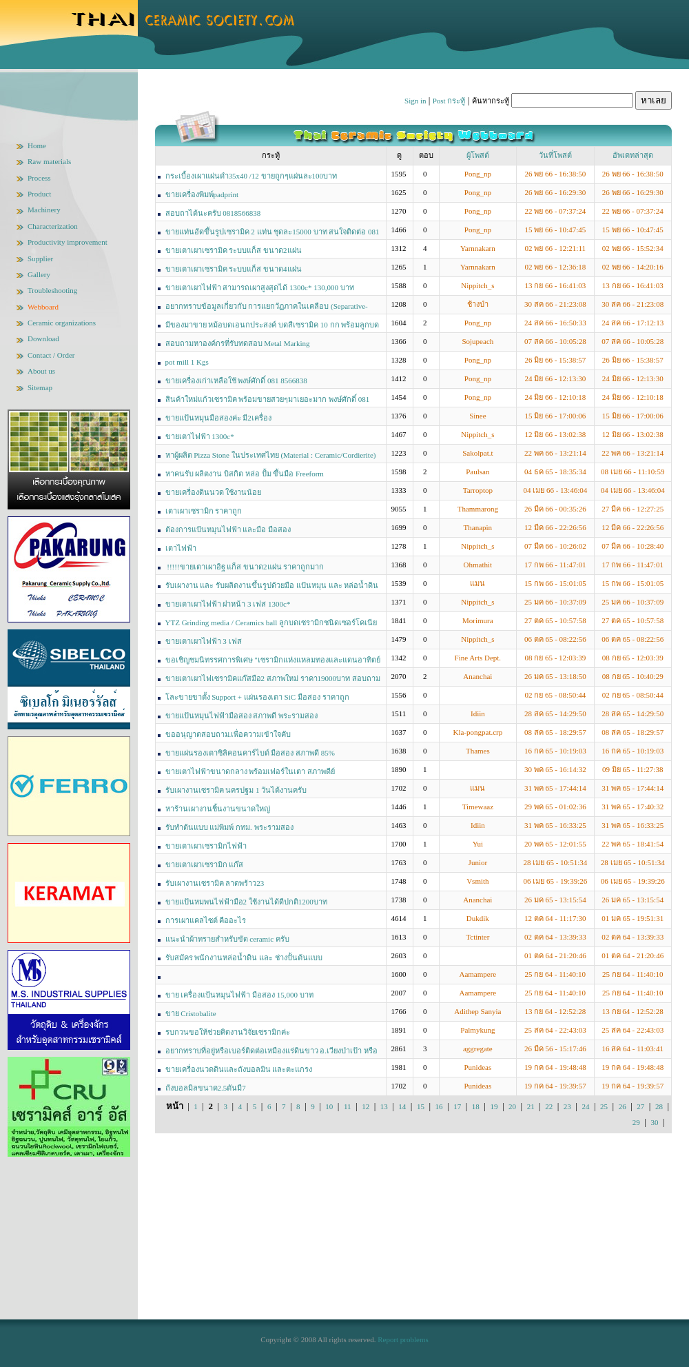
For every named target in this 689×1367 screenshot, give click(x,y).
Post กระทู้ (449, 101)
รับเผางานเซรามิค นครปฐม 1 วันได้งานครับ (236, 790)
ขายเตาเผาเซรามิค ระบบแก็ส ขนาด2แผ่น (233, 250)
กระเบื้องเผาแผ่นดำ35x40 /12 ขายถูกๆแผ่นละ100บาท (251, 176)
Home (37, 145)
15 (420, 1106)
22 (549, 1106)
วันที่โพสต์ (555, 155)
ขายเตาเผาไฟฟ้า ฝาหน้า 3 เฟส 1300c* (228, 604)
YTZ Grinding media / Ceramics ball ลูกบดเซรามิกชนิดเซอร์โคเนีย (271, 622)
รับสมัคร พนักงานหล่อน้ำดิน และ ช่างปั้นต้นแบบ (243, 957)
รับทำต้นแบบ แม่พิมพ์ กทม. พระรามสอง (229, 827)
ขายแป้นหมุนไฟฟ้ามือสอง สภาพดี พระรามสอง (241, 715)
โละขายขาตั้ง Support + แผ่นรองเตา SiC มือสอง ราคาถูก (257, 697)
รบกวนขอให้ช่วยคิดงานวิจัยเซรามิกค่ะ (227, 1032)
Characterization (53, 226)
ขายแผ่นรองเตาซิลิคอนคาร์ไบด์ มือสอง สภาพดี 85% (250, 753)
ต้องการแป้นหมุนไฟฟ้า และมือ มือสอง (228, 529)
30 (654, 1122)
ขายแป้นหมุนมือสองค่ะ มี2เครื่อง (218, 418)
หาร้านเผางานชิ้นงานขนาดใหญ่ (217, 808)
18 (476, 1106)
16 (439, 1106)
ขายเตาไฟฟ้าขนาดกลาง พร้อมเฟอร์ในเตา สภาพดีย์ (250, 771)
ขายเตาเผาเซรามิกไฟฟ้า (206, 846)
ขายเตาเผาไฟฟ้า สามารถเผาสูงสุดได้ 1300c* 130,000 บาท (259, 287)
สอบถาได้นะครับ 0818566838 (213, 213)
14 (402, 1106)
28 (659, 1106)
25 (604, 1106)
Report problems (403, 1339)
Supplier (40, 258)
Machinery (44, 209)
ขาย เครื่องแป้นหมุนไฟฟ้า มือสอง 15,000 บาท (239, 995)
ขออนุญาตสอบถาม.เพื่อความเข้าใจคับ (228, 734)
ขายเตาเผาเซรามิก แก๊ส (204, 864)
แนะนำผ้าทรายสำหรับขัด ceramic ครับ (227, 939)
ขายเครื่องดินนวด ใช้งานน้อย (213, 492)
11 (347, 1106)
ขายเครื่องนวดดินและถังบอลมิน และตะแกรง (239, 1069)
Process (39, 178)
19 (493, 1106)
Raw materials (49, 161)
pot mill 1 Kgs (187, 362)
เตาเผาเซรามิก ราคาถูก (204, 511)
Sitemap (40, 387)
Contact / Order (51, 355)
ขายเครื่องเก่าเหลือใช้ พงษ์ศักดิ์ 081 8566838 (236, 380)
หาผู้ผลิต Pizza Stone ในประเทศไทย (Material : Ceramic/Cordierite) (270, 455)
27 (640, 1106)
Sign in (415, 101)
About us (41, 371)
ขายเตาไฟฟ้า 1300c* (199, 436)
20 (512, 1106)
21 (531, 1106)
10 (329, 1106)
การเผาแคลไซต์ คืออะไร (206, 920)
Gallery (39, 274)
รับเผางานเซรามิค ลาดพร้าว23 (215, 883)
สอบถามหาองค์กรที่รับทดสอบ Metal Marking (237, 343)
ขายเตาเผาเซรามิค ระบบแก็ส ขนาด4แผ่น (233, 269)
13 (384, 1106)
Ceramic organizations (62, 322)
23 (567, 1106)
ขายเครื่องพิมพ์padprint (202, 194)
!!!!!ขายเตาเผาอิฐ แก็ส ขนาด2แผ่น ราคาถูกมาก (245, 567)
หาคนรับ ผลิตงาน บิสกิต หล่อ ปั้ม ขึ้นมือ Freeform (244, 473)
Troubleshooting (52, 290)
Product (39, 194)
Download (43, 338)
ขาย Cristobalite (190, 1013)
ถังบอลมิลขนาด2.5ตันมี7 (205, 1088)
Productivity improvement (67, 242)
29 (636, 1122)
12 (365, 1106)
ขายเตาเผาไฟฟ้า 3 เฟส (203, 641)
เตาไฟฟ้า (180, 548)
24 (585, 1106)
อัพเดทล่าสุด (633, 155)
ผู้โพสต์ (477, 155)
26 (622, 1106)
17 (457, 1106)
